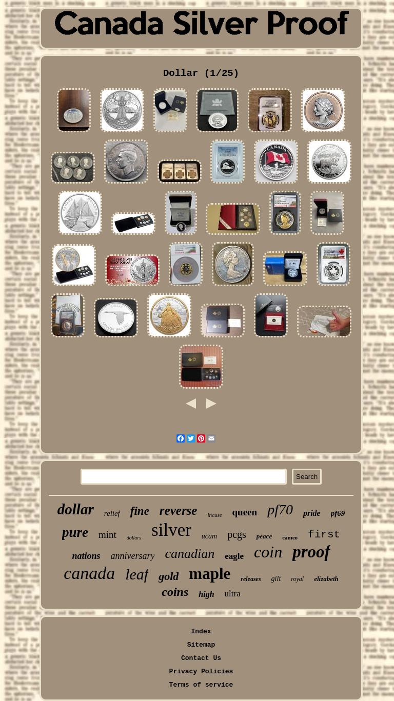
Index (201, 631)
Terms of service (201, 685)
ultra (233, 593)
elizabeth (326, 579)
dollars (134, 537)
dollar (75, 509)
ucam (209, 536)
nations (86, 556)
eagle (234, 556)
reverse (179, 510)
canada (89, 573)
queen (245, 512)
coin (268, 552)
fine (139, 511)
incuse (214, 515)
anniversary (133, 556)
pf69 (338, 513)
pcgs (236, 534)
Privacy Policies (201, 671)
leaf (136, 574)
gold (169, 576)
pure (75, 532)
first (324, 534)
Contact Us (201, 658)
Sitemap (201, 645)
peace (264, 536)
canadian (189, 553)
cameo (290, 537)
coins (175, 591)
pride (312, 513)
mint (107, 534)
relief (112, 513)
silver (171, 530)
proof (311, 552)
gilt (276, 579)
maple (209, 574)
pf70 (280, 509)
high (206, 594)
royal (297, 579)
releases (251, 579)
